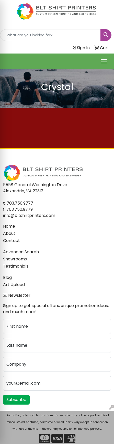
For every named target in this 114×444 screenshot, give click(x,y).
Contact (11, 241)
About (9, 233)
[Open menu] (104, 61)
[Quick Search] (50, 35)
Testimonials (15, 266)
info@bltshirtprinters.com (29, 215)
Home (9, 226)
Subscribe (16, 400)
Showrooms (15, 259)
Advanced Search (21, 252)
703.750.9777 (20, 203)
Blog (7, 277)
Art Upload (14, 285)
